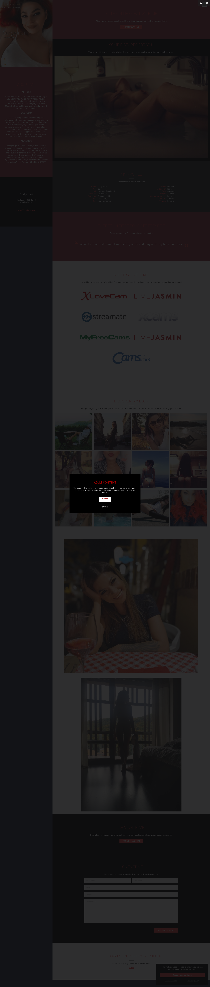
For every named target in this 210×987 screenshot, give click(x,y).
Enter (105, 499)
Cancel (105, 507)
